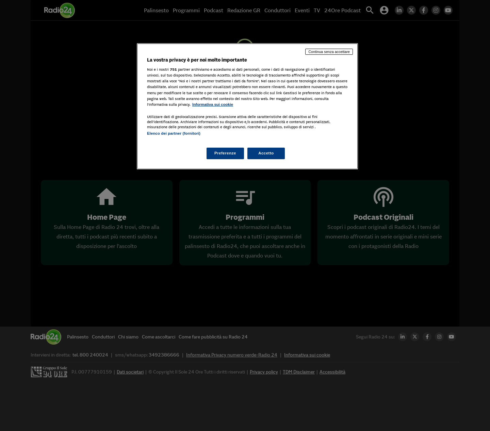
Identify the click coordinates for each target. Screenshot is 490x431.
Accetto (266, 153)
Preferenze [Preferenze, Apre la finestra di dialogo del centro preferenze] (225, 153)
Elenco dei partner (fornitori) (173, 133)
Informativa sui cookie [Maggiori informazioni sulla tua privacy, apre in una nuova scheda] (212, 104)
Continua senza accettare (329, 52)
